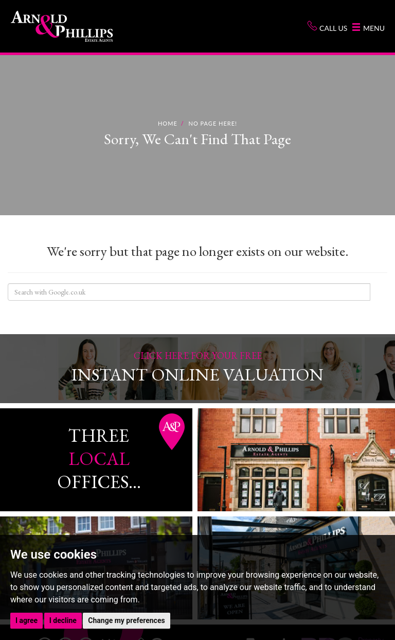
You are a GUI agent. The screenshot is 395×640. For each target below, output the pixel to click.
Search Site (378, 292)
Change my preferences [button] (126, 620)
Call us (327, 26)
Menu (368, 27)
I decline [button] (63, 620)
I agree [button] (26, 620)
